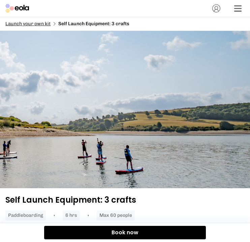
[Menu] (238, 8)
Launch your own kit (28, 24)
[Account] (216, 8)
